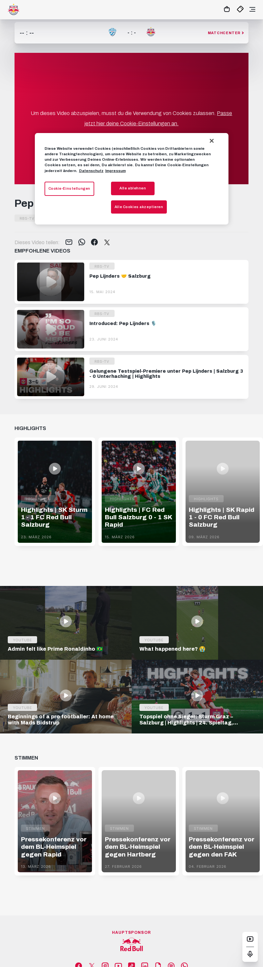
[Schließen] (212, 141)
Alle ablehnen (132, 188)
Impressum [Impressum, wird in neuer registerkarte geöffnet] (115, 171)
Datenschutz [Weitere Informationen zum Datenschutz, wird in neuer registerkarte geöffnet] (91, 171)
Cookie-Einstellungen (69, 188)
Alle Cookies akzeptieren (139, 207)
